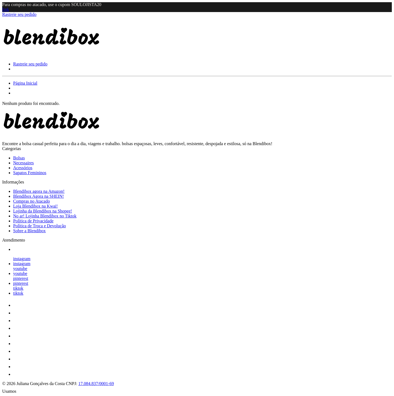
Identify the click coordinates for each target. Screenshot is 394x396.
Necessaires (23, 162)
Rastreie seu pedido (19, 14)
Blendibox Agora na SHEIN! (38, 196)
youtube (20, 268)
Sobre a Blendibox (29, 230)
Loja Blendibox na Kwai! (35, 206)
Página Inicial (25, 83)
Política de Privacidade (33, 221)
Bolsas (19, 158)
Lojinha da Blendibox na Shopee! (42, 211)
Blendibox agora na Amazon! (39, 191)
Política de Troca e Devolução (39, 225)
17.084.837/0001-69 (96, 383)
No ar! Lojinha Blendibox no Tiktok (45, 216)
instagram (21, 258)
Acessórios (22, 167)
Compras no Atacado (31, 201)
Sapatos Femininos (29, 172)
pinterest (20, 278)
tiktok (18, 288)
